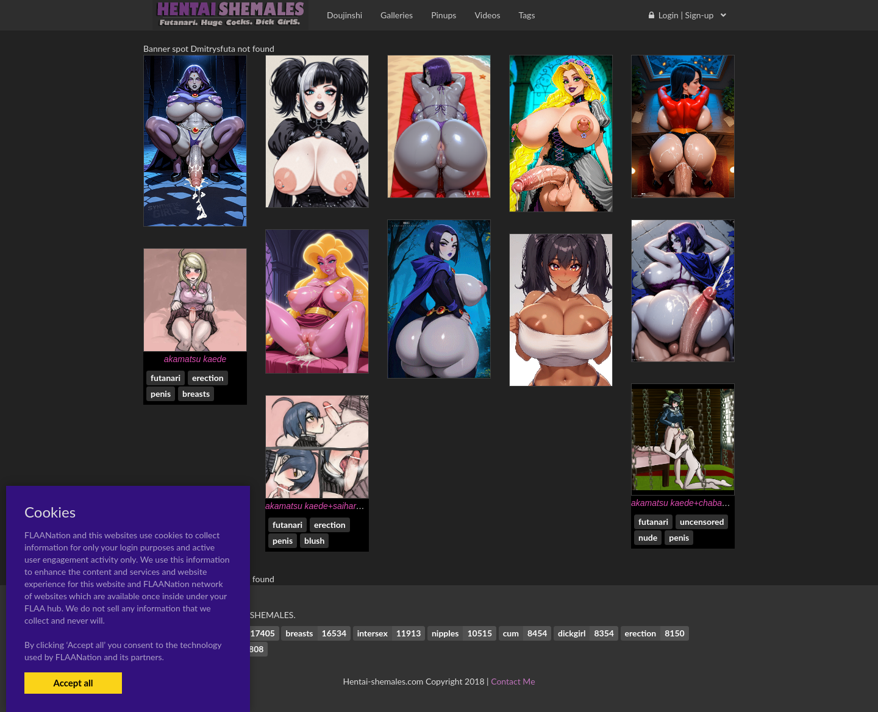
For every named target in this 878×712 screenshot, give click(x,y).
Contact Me (513, 681)
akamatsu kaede (195, 359)
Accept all (73, 682)
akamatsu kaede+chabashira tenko (697, 503)
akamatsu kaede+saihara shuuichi (329, 506)
